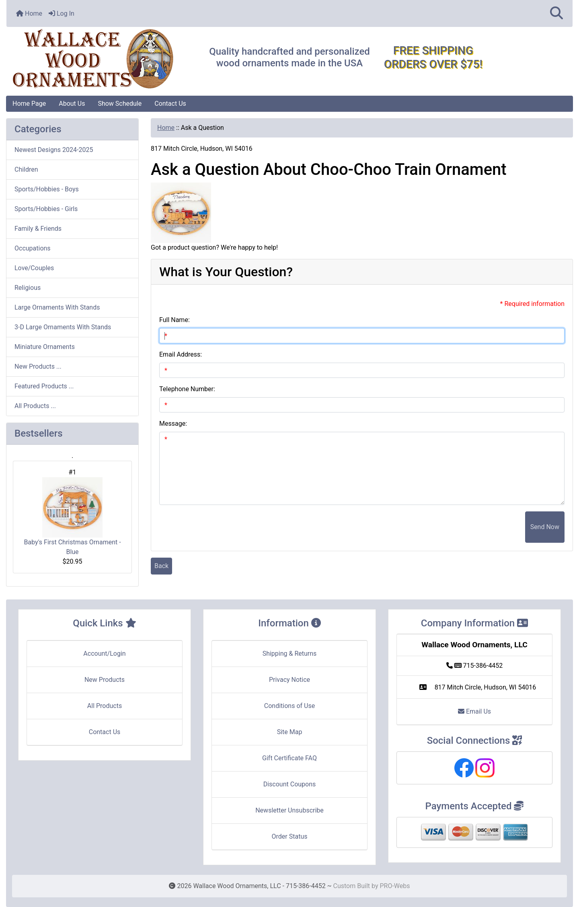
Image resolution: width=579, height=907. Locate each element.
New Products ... (38, 366)
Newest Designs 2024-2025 (53, 150)
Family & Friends (38, 228)
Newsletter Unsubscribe (289, 810)
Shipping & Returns (290, 653)
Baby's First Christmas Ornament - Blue (72, 516)
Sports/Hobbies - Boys (46, 189)
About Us (72, 103)
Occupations (32, 248)
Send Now (544, 527)
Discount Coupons (289, 784)
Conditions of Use (289, 706)
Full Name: (174, 320)
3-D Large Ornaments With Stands (62, 327)
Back (161, 566)
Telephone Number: (187, 389)
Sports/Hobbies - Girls (46, 209)
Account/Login (104, 653)
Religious (27, 287)
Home (29, 13)
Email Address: (180, 354)
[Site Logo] (100, 59)
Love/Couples (34, 268)
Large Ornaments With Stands (57, 307)
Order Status (290, 836)
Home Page (29, 103)
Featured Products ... (44, 386)
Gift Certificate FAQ (289, 758)
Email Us (474, 711)
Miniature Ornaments (44, 347)
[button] (556, 13)
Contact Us (170, 103)
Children (26, 169)
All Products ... (35, 406)
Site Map (289, 732)
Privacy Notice (289, 679)
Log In (61, 13)
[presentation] (464, 527)
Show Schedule (120, 103)
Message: (173, 423)
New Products (104, 679)
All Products (104, 706)
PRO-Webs (395, 886)
